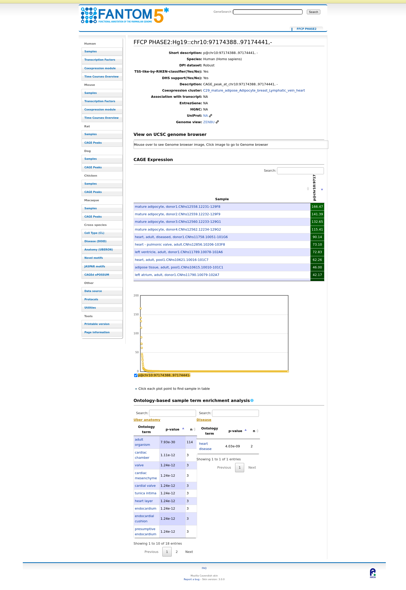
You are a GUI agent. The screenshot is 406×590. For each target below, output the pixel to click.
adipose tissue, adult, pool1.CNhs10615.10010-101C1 (179, 267)
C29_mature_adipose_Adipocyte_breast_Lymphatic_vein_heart (254, 90)
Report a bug (191, 579)
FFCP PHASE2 (306, 29)
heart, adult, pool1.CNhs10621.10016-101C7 (171, 260)
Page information (97, 332)
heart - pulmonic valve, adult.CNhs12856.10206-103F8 (180, 244)
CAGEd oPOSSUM (96, 274)
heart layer (144, 501)
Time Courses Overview (101, 76)
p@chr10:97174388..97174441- (164, 375)
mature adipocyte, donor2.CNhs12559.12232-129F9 (177, 214)
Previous (151, 552)
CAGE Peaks (93, 142)
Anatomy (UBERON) (98, 249)
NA (205, 115)
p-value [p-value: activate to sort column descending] (172, 429)
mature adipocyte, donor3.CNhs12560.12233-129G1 (178, 222)
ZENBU (209, 122)
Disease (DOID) (95, 241)
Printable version (97, 324)
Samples (90, 51)
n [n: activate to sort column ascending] (191, 429)
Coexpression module (100, 68)
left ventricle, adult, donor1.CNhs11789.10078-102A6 (179, 252)
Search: (294, 170)
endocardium (145, 508)
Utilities (90, 307)
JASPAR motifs (94, 266)
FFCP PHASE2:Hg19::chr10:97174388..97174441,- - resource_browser (121, 12)
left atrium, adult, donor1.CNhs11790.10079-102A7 (177, 275)
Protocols (91, 299)
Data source (93, 291)
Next (189, 552)
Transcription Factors (99, 59)
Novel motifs (93, 257)
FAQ (204, 568)
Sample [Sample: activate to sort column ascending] (222, 199)
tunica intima (145, 493)
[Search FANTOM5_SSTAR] (268, 12)
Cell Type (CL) (94, 233)
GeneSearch (222, 11)
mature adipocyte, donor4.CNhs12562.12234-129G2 (178, 229)
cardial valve (145, 486)
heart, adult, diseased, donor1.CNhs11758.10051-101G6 (181, 237)
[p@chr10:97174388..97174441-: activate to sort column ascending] (317, 189)
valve (139, 465)
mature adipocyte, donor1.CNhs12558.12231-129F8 (177, 207)
